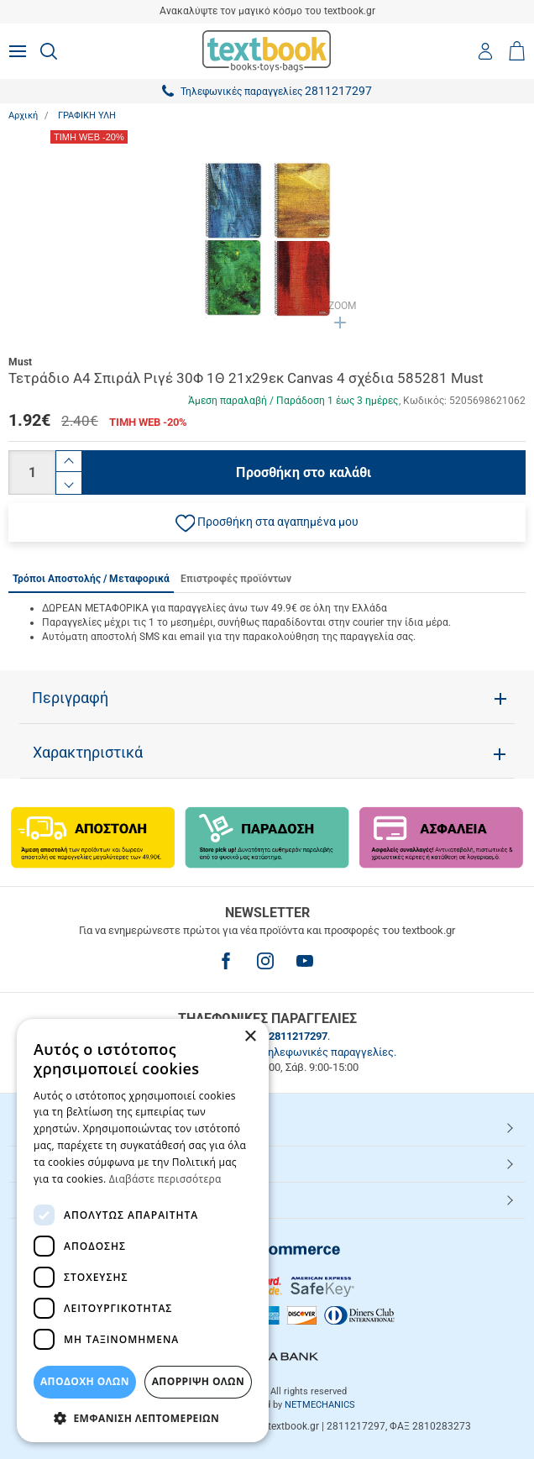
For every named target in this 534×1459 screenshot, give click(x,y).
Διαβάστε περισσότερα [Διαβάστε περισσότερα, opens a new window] (165, 1179)
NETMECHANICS (320, 1404)
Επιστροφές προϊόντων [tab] (236, 579)
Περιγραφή (70, 698)
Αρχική (23, 115)
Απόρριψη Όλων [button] (198, 1381)
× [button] (249, 1037)
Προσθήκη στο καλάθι (303, 472)
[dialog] (143, 1230)
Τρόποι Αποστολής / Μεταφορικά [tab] (91, 579)
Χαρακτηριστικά (88, 752)
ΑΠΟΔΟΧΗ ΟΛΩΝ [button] (84, 1381)
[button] (267, 522)
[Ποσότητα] (31, 472)
